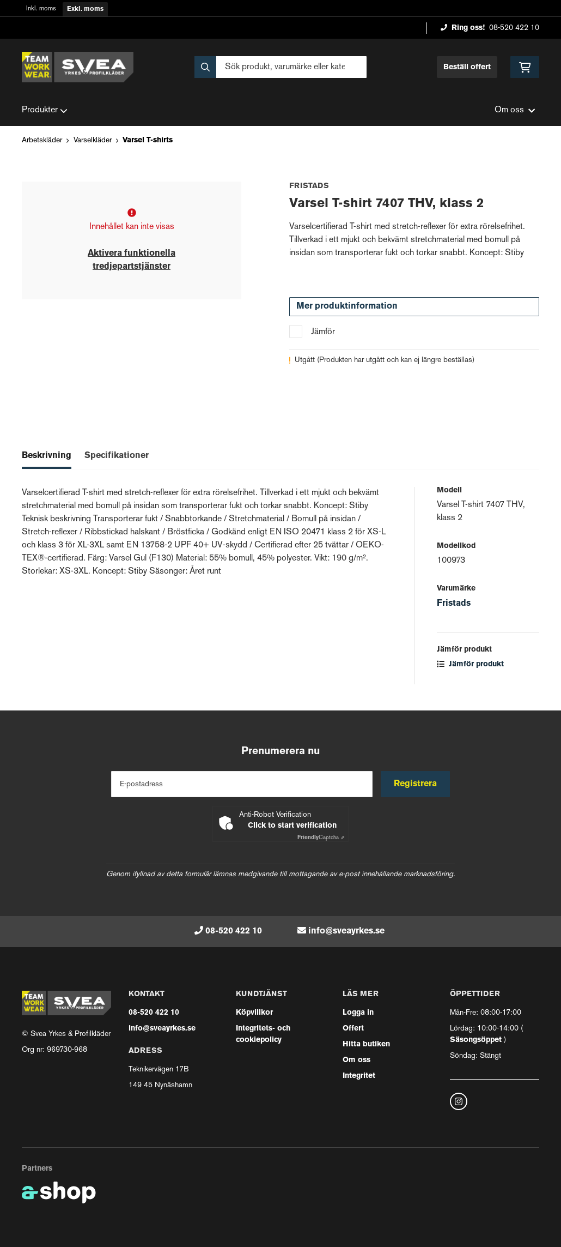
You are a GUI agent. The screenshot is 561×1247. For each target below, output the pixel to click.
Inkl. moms (41, 9)
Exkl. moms (85, 9)
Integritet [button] (359, 1076)
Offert (353, 1028)
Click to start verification (292, 825)
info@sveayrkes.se (346, 931)
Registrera (415, 784)
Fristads (454, 603)
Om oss (356, 1060)
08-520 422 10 (514, 28)
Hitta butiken (366, 1044)
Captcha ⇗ (321, 837)
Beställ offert (467, 67)
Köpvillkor (254, 1012)
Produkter (45, 110)
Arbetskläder (42, 140)
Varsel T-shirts (148, 140)
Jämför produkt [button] (470, 664)
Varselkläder (93, 140)
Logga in (358, 1012)
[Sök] (280, 67)
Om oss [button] (515, 110)
